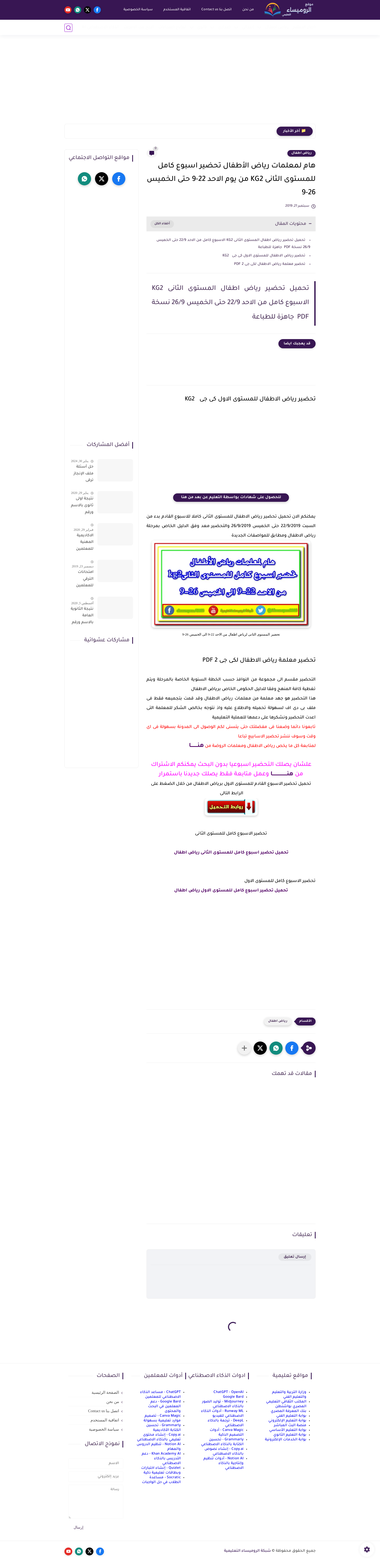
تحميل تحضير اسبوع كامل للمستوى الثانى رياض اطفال (231, 852)
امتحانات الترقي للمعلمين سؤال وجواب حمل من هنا (82, 580)
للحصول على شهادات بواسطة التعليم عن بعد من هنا (231, 497)
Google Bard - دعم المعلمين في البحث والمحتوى (164, 1406)
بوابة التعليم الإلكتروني (287, 1421)
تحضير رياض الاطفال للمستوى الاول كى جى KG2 (263, 256)
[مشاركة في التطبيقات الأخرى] (244, 1048)
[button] (291, 1048)
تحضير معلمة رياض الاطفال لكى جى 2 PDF (269, 264)
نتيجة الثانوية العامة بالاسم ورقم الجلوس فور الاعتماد (82, 617)
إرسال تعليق (295, 1257)
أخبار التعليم (304, 27)
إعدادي (224, 27)
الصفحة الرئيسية (105, 1392)
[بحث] (68, 28)
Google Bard (233, 1397)
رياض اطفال (301, 153)
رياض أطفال (277, 27)
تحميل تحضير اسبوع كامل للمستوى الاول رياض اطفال (231, 890)
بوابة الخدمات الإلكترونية (285, 1440)
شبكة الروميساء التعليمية (247, 1551)
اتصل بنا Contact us (216, 10)
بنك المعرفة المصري (288, 1411)
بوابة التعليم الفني (291, 1416)
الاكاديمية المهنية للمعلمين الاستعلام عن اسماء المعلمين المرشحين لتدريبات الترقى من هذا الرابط (84, 543)
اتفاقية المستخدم (177, 10)
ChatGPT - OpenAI (228, 1392)
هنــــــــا (196, 746)
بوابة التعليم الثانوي (289, 1435)
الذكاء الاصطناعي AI (101, 27)
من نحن (248, 10)
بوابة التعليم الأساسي (287, 1430)
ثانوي (202, 27)
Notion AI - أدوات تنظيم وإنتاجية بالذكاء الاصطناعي (223, 1463)
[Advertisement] (190, 83)
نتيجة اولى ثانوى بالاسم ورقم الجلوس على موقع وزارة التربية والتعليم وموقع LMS (82, 506)
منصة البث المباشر (290, 1425)
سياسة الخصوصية (138, 10)
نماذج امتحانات (172, 27)
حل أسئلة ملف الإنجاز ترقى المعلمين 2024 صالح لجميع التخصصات (83, 474)
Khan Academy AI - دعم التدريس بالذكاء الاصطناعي (161, 1458)
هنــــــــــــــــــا (281, 774)
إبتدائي (248, 27)
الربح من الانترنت (139, 27)
